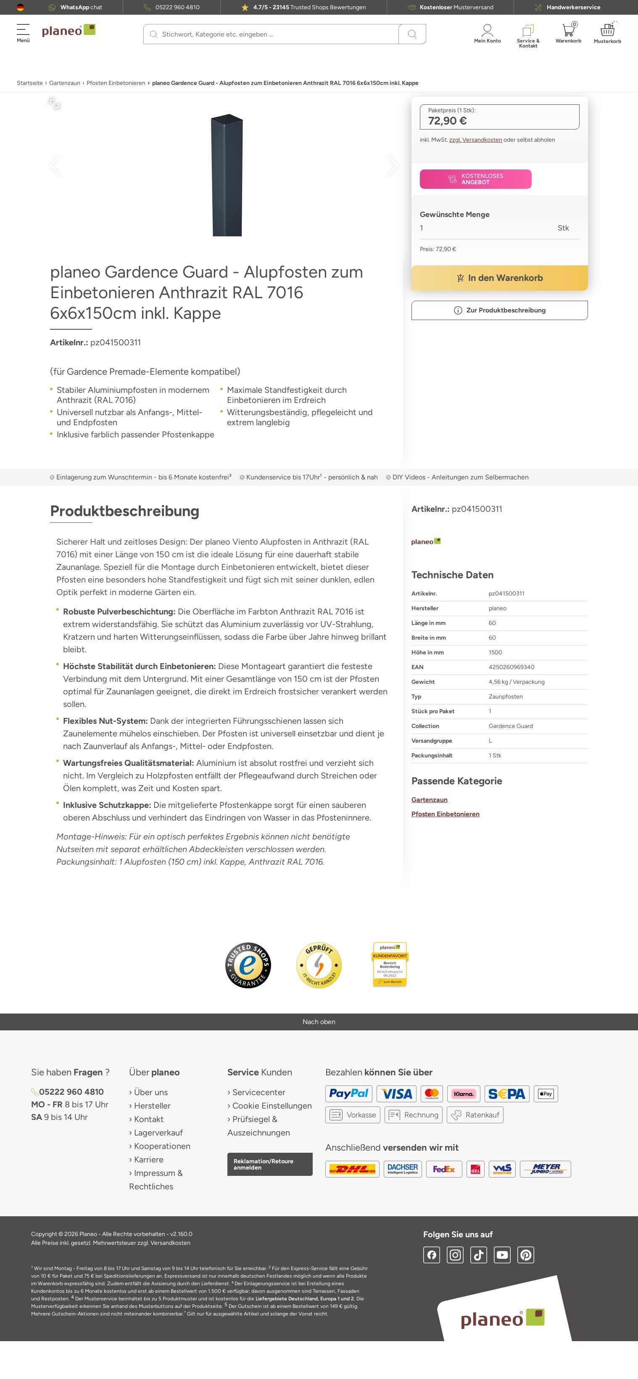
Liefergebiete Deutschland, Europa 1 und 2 (305, 1299)
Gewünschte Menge (455, 214)
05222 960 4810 (178, 7)
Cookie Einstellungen (272, 1106)
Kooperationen (162, 1146)
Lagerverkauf (158, 1133)
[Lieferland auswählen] (20, 7)
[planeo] (499, 542)
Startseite (30, 83)
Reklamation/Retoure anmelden (263, 1164)
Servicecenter (258, 1092)
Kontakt (149, 1119)
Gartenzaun (64, 83)
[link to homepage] (68, 30)
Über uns (151, 1092)
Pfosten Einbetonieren (116, 83)
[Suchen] (153, 34)
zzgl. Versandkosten (475, 139)
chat (81, 7)
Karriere (148, 1159)
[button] (20, 7)
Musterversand (456, 7)
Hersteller (152, 1106)
